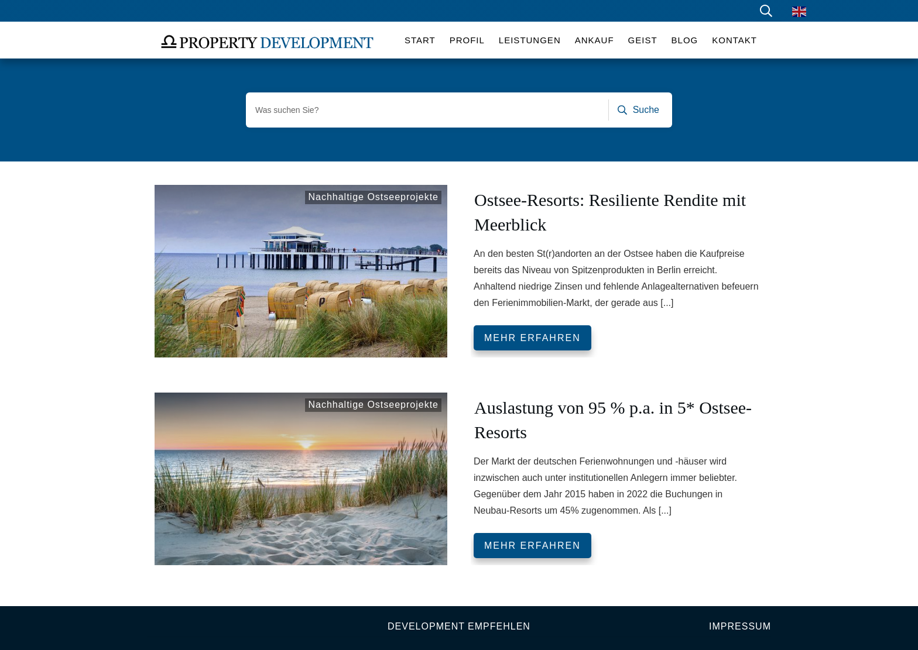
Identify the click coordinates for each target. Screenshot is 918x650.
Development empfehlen (459, 626)
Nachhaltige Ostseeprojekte (373, 197)
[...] (666, 303)
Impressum (740, 626)
